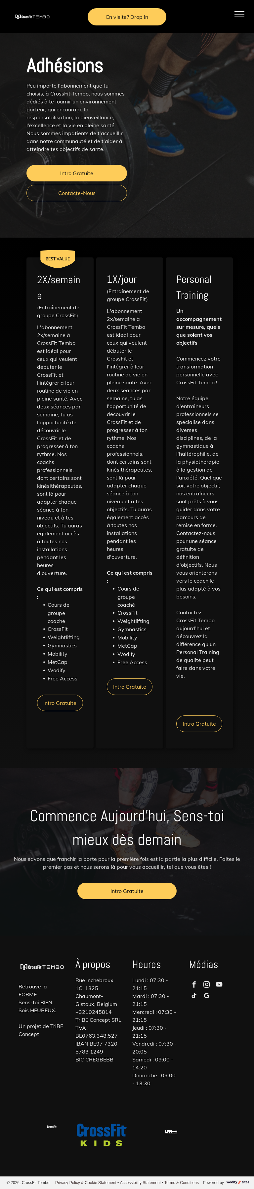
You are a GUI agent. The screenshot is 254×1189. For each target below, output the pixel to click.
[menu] (239, 14)
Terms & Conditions (181, 1182)
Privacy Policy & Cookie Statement (85, 1182)
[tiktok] (194, 996)
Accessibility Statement (140, 1182)
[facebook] (194, 985)
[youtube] (219, 985)
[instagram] (206, 985)
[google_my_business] (206, 996)
